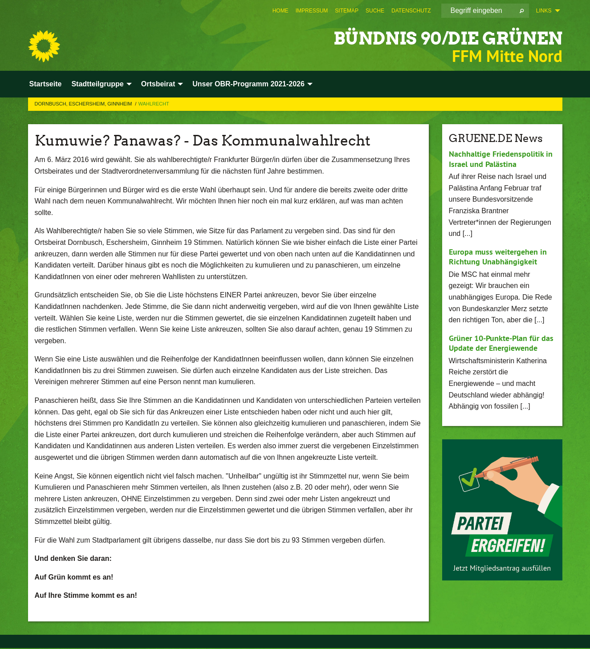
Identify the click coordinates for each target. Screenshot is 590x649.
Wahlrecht (153, 103)
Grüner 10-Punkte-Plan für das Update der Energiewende (501, 343)
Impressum (312, 11)
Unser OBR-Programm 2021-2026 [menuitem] (248, 84)
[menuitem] (281, 10)
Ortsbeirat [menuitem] (158, 84)
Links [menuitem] (544, 11)
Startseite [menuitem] (45, 84)
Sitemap (346, 11)
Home (281, 11)
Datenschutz (411, 11)
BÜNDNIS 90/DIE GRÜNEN (432, 37)
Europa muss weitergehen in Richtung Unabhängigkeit (498, 257)
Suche (375, 11)
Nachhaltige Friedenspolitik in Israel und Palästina (501, 159)
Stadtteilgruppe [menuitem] (97, 84)
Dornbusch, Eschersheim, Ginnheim (84, 103)
